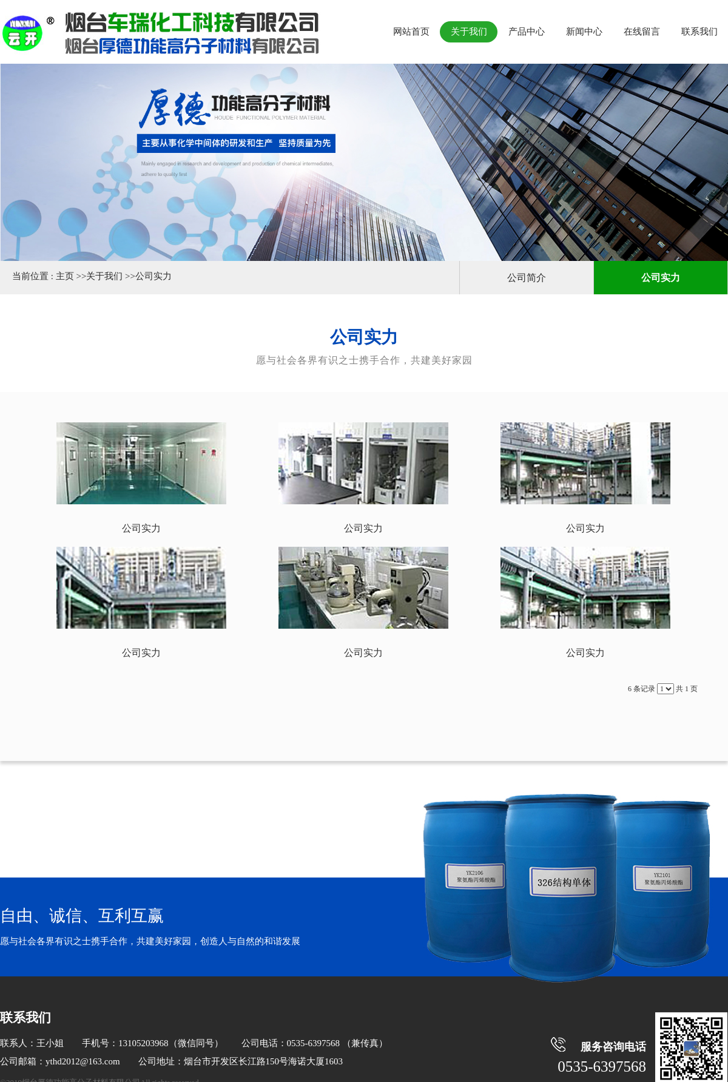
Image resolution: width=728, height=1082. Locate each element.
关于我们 (104, 276)
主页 (65, 276)
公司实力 (153, 276)
